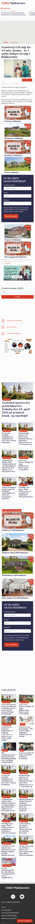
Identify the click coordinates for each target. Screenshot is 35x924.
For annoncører (6, 910)
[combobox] (5, 631)
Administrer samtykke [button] (8, 918)
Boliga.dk (8, 263)
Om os (3, 907)
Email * (6, 192)
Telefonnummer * (10, 185)
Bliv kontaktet (11, 216)
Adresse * (7, 200)
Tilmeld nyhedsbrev (24, 921)
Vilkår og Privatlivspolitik (10, 913)
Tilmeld (17, 297)
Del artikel (27, 80)
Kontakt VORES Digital (8, 915)
